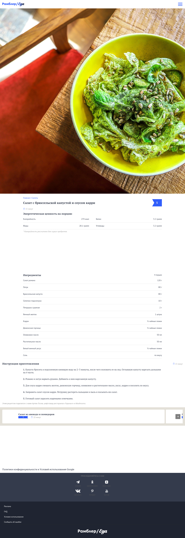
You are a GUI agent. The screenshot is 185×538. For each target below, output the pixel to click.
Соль (25, 355)
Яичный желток (30, 314)
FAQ (5, 511)
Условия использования (13, 517)
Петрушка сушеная (31, 308)
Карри (26, 321)
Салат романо (29, 280)
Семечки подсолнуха (32, 301)
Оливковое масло (31, 335)
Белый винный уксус (32, 348)
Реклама (7, 506)
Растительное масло (32, 342)
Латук (25, 287)
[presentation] (177, 416)
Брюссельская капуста (32, 294)
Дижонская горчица (32, 328)
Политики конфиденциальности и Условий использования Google (38, 469)
